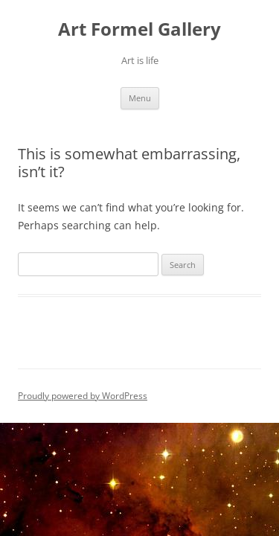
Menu (140, 97)
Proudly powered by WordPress (82, 395)
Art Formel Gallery (139, 29)
